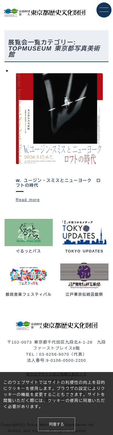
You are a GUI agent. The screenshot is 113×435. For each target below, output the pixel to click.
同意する (56, 424)
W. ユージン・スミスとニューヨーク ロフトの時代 (59, 183)
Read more (28, 199)
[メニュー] (103, 10)
